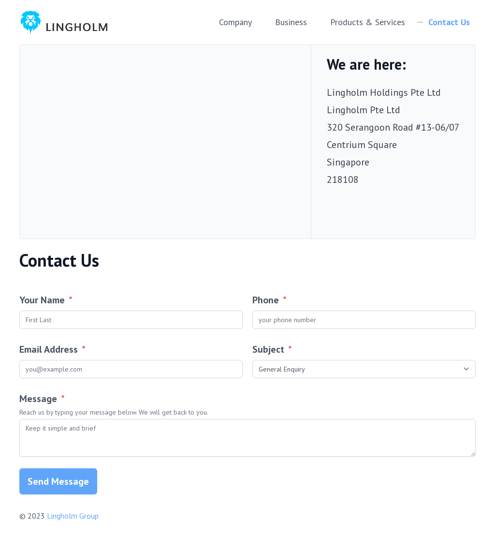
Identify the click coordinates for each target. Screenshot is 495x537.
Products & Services (367, 22)
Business (291, 22)
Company (235, 22)
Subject (272, 349)
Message (247, 404)
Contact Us (449, 22)
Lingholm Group (73, 516)
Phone (269, 300)
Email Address (52, 349)
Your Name (46, 300)
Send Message (58, 481)
